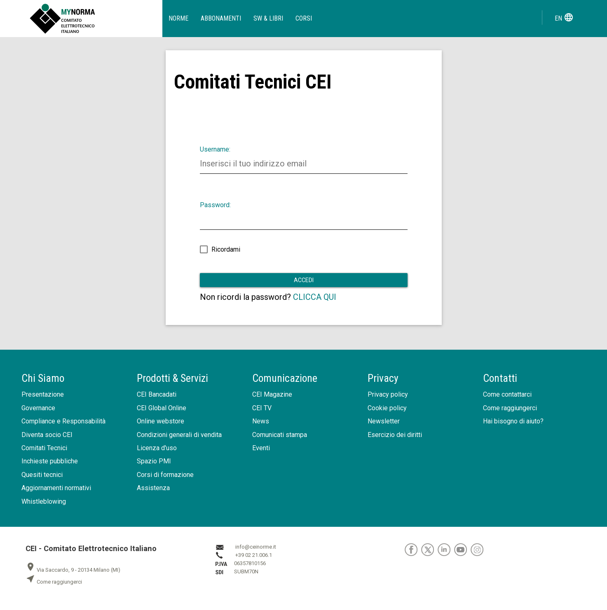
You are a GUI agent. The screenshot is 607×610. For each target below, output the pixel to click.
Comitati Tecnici (44, 448)
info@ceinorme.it (255, 547)
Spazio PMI (154, 461)
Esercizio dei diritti (395, 435)
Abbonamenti (221, 18)
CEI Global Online (161, 408)
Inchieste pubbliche (49, 461)
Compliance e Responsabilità (63, 421)
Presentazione (42, 394)
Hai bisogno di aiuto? (513, 421)
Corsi (303, 18)
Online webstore (160, 421)
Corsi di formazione (165, 475)
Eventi (261, 448)
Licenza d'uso (157, 448)
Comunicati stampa (279, 435)
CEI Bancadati (156, 394)
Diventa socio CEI (47, 435)
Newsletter (384, 421)
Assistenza (153, 488)
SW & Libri (268, 18)
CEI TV (262, 408)
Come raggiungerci (510, 408)
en (564, 17)
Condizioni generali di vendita (179, 435)
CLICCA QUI (314, 297)
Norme (178, 18)
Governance (38, 408)
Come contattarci (507, 394)
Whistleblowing (43, 501)
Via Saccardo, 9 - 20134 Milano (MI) (73, 570)
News (260, 421)
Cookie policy (387, 408)
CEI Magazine (272, 394)
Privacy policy (388, 394)
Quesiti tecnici (42, 475)
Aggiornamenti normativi (56, 488)
